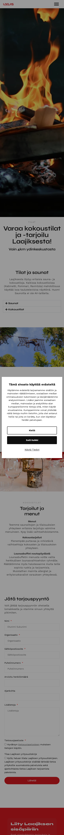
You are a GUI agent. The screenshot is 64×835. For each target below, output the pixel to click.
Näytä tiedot (32, 449)
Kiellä (32, 430)
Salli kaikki (32, 440)
